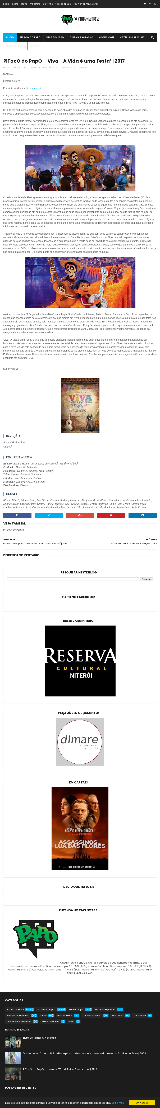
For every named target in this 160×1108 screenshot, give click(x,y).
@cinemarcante (34, 88)
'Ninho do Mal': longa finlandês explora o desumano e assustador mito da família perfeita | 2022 (84, 1053)
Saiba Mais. (118, 1103)
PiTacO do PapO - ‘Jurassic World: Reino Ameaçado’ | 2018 (60, 1069)
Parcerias (35, 4)
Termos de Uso (63, 4)
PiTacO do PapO (30, 37)
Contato (48, 4)
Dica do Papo (55, 37)
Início (6, 4)
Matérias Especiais (132, 37)
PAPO (71, 1021)
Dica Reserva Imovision (19, 1021)
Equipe (24, 4)
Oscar (34, 45)
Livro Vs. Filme (15, 45)
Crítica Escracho (81, 37)
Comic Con (106, 37)
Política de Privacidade (86, 4)
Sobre (15, 4)
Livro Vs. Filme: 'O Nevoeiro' (40, 1037)
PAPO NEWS (118, 1015)
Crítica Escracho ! (92, 1015)
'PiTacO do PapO (50, 1021)
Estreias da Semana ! (18, 1015)
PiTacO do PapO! (78, 67)
